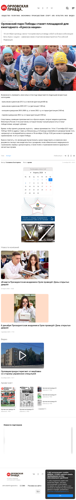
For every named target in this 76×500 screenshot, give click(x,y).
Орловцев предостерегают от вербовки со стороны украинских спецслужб (21, 372)
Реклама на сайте (34, 485)
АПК (53, 15)
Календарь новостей (38, 169)
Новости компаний (10, 247)
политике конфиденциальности (58, 491)
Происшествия (38, 15)
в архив (42, 409)
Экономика (25, 15)
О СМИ (22, 485)
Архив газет (6, 383)
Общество (5, 15)
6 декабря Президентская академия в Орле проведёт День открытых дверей (36, 326)
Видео (72, 15)
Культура (60, 15)
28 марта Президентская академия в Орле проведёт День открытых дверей (35, 283)
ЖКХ (66, 15)
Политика (15, 15)
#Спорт (8, 156)
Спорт (48, 15)
